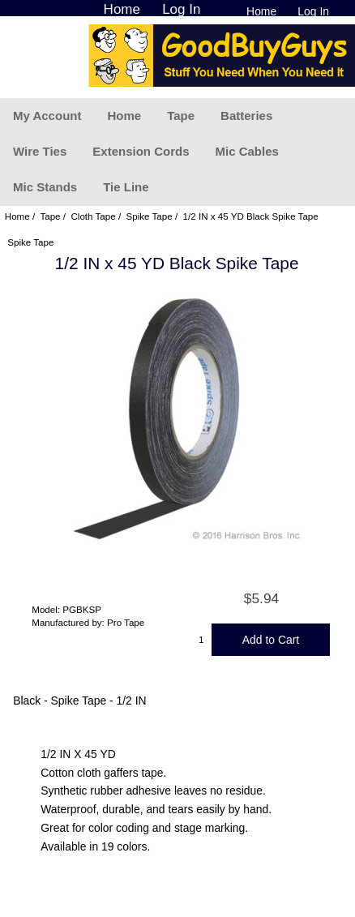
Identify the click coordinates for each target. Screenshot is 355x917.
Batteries (246, 115)
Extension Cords (140, 151)
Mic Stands (45, 187)
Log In (313, 11)
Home (261, 11)
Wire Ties (39, 151)
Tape (181, 115)
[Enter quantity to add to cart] (202, 639)
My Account (47, 115)
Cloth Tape (93, 216)
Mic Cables (246, 151)
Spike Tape (149, 216)
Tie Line (125, 187)
